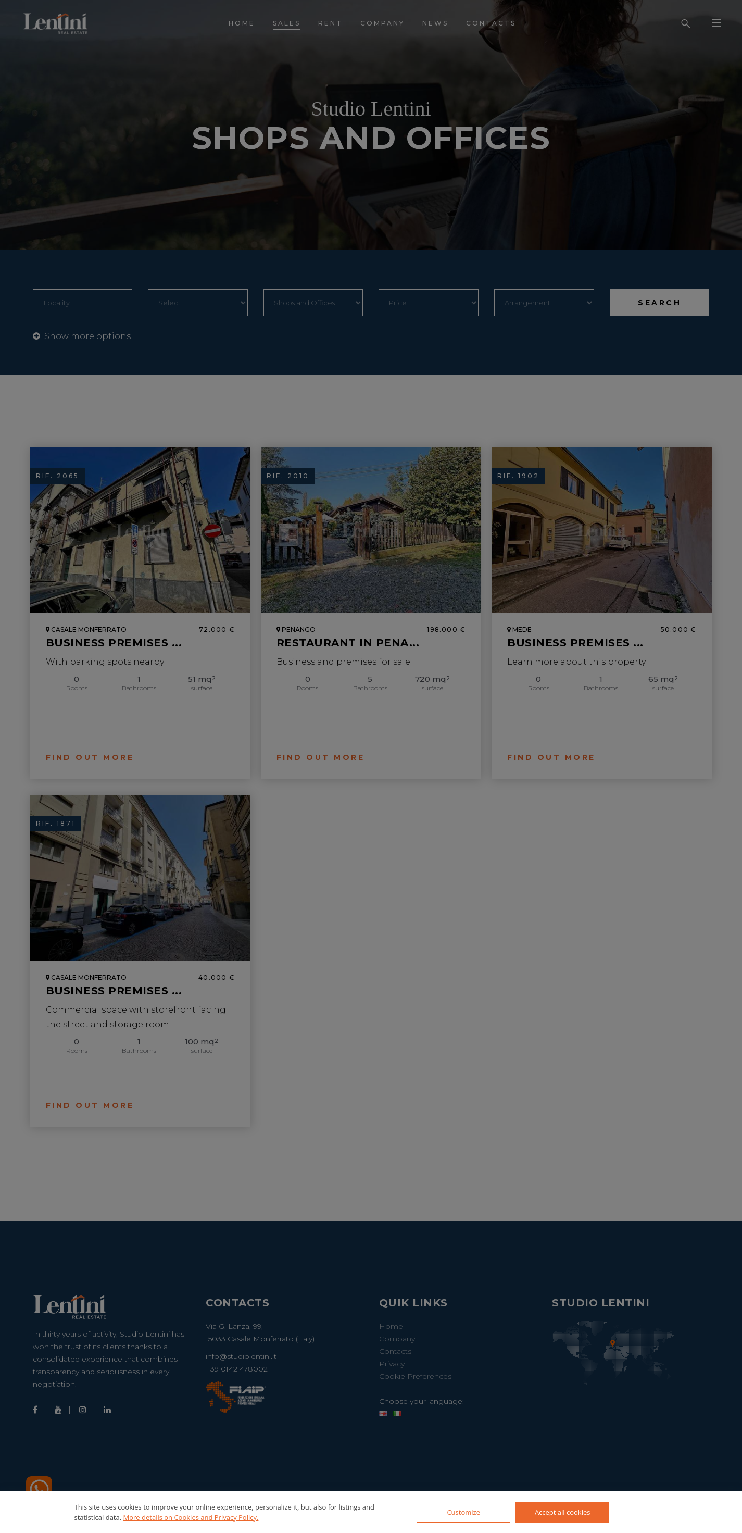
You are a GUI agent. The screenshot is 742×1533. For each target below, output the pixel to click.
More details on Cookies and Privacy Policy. (191, 1517)
